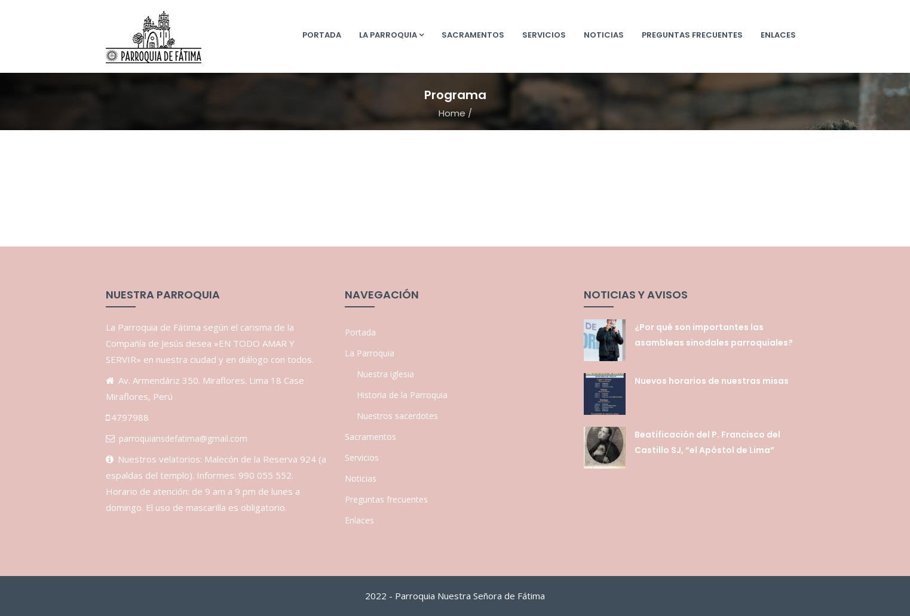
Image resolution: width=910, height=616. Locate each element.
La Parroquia (391, 35)
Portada (321, 35)
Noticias (604, 35)
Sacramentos (473, 35)
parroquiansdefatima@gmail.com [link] (183, 438)
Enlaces (778, 35)
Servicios (544, 35)
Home (452, 113)
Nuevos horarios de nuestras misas (712, 381)
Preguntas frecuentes (692, 35)
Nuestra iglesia (385, 374)
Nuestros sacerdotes (397, 415)
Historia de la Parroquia (402, 395)
